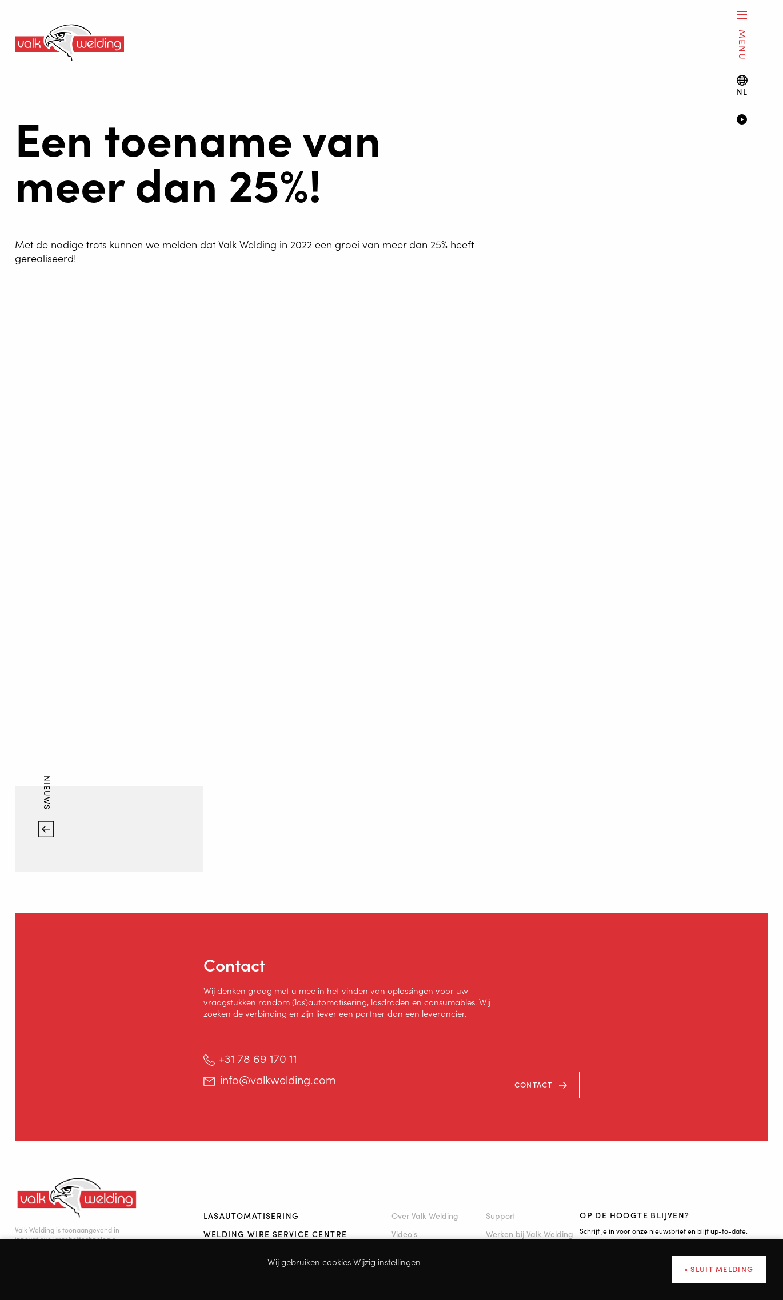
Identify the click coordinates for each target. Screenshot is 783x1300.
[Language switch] (742, 85)
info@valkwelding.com (278, 1079)
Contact (533, 1084)
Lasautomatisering (251, 1215)
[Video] (752, 120)
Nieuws (48, 794)
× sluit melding (719, 1268)
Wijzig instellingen (387, 1261)
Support (501, 1215)
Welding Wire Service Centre (275, 1233)
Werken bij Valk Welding (529, 1233)
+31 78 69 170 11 (258, 1058)
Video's (404, 1233)
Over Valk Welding (425, 1215)
